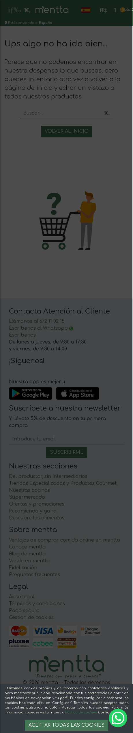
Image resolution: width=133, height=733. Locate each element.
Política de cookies (81, 712)
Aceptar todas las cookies (66, 725)
